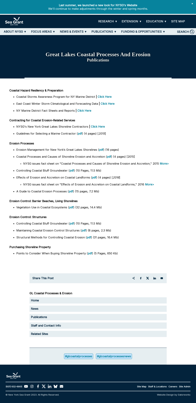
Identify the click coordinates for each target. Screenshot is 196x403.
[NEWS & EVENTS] (73, 31)
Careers (172, 386)
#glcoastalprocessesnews (114, 356)
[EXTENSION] (132, 21)
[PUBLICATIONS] (104, 31)
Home (35, 300)
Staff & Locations (157, 386)
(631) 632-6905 (14, 386)
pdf (80, 133)
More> (164, 163)
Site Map (141, 386)
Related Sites (39, 334)
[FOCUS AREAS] (43, 31)
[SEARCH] (185, 32)
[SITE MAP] (178, 21)
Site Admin (184, 386)
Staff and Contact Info (46, 325)
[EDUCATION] (156, 21)
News (34, 308)
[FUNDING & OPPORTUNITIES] (143, 31)
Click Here (105, 96)
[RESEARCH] (108, 21)
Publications (39, 317)
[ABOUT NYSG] (15, 31)
